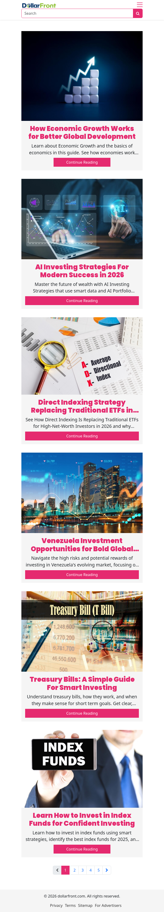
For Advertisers (108, 905)
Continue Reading (82, 162)
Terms (70, 905)
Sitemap (85, 905)
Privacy (56, 905)
